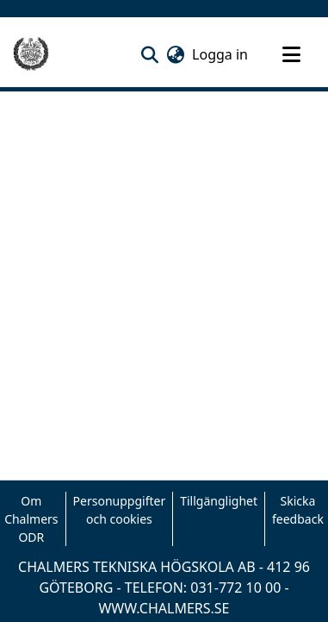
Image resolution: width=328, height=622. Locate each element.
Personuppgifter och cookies (119, 510)
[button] (149, 54)
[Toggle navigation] (291, 54)
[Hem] (31, 54)
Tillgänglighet (218, 501)
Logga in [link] (221, 54)
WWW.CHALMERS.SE (163, 608)
